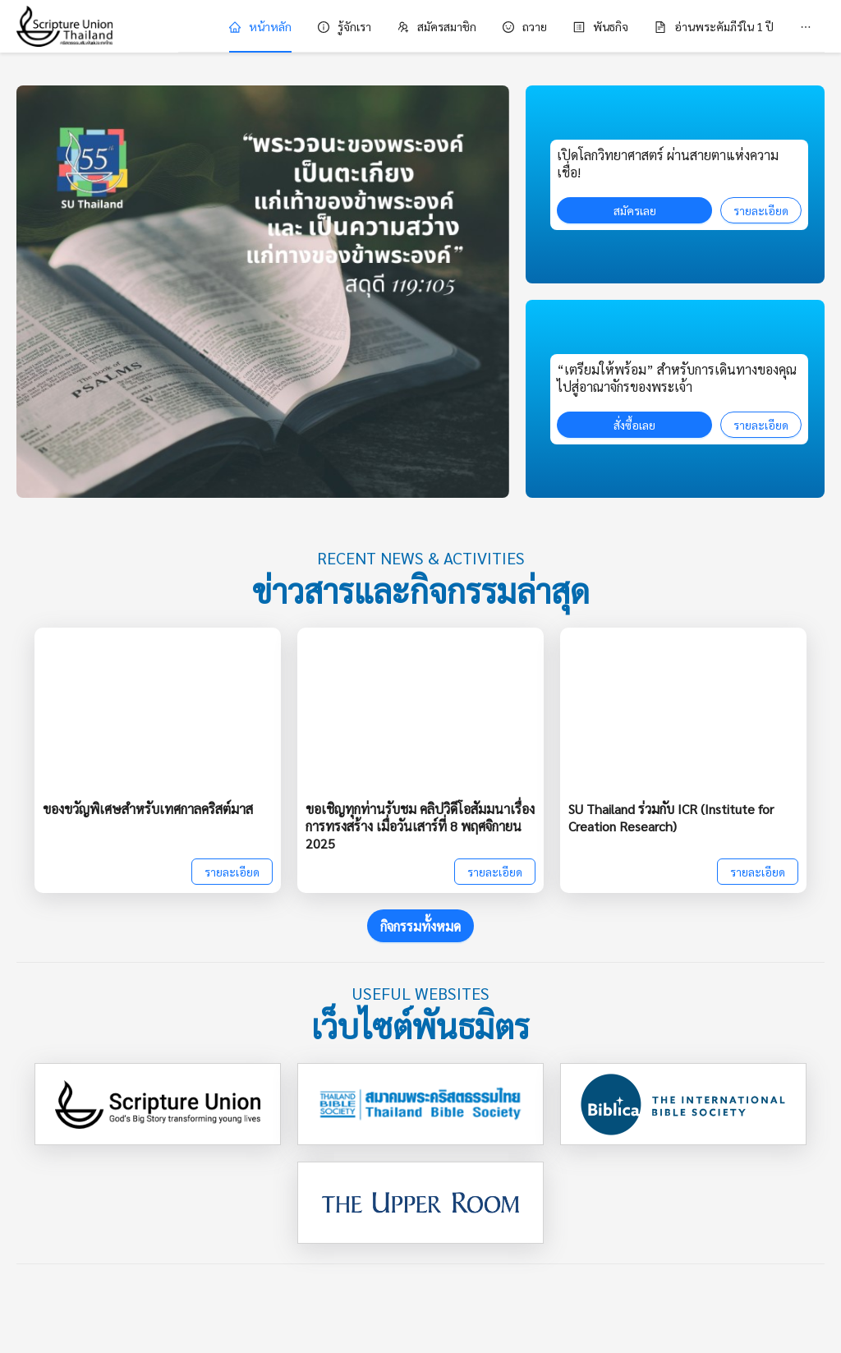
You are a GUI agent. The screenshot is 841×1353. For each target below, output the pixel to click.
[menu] (501, 26)
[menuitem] (260, 26)
